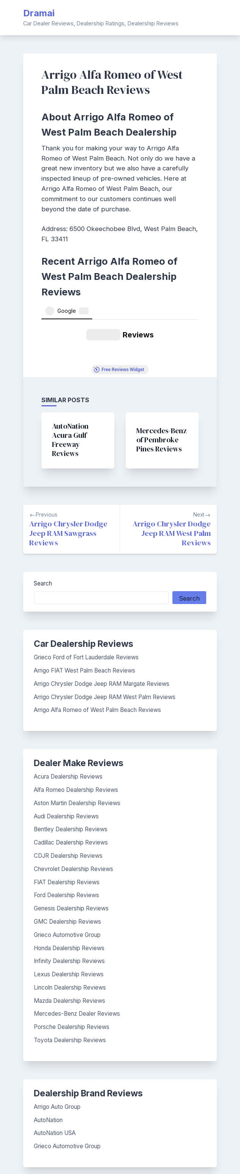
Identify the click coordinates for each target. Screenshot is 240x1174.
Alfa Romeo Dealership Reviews (76, 715)
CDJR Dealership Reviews (68, 781)
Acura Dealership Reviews (68, 702)
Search (43, 508)
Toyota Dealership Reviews (70, 965)
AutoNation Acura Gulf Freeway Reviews (70, 365)
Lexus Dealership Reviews (69, 899)
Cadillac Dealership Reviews (71, 767)
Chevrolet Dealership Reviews (73, 794)
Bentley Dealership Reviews (70, 754)
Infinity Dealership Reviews (69, 886)
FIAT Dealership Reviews (66, 807)
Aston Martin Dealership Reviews (77, 728)
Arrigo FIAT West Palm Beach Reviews (84, 595)
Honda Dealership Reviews (69, 873)
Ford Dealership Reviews (66, 820)
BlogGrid (127, 1157)
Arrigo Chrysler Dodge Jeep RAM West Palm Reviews (104, 622)
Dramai (39, 13)
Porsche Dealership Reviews (71, 952)
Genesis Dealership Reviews (71, 833)
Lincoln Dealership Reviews (70, 912)
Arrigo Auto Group (57, 1032)
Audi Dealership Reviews (66, 741)
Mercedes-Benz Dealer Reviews (77, 939)
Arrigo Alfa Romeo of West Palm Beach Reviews (97, 635)
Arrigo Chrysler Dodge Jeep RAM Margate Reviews (101, 609)
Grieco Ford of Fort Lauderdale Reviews (86, 582)
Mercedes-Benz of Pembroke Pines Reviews (161, 365)
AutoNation (48, 1045)
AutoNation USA (55, 1058)
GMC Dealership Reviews (67, 847)
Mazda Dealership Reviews (69, 926)
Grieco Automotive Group (67, 860)
